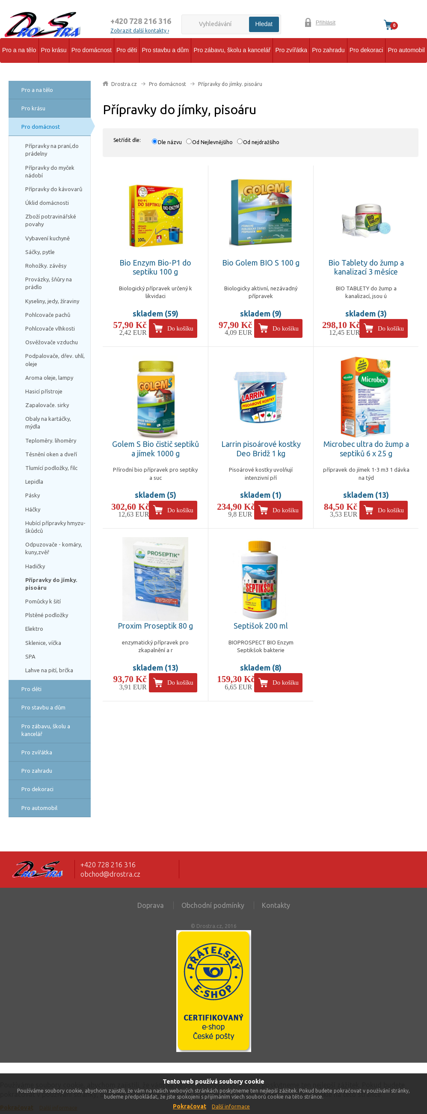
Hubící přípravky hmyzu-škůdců (55, 527)
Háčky (32, 509)
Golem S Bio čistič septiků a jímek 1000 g (155, 449)
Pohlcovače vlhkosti (50, 328)
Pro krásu (54, 50)
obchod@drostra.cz (110, 874)
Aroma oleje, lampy (49, 378)
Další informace (231, 1106)
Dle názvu (170, 142)
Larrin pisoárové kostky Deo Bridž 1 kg (261, 449)
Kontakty (276, 905)
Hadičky (35, 566)
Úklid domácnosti (47, 203)
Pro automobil (406, 50)
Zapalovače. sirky (47, 405)
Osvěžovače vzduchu (51, 342)
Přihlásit (325, 22)
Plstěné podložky (46, 615)
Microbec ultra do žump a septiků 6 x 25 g (366, 449)
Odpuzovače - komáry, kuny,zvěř (53, 548)
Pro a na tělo (19, 50)
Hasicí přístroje (43, 391)
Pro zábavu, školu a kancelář (231, 50)
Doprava (150, 905)
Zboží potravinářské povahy (50, 220)
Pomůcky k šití (43, 601)
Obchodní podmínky (212, 905)
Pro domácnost (91, 50)
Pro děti (126, 50)
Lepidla (34, 482)
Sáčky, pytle (40, 252)
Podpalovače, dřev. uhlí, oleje (55, 359)
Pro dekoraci (366, 50)
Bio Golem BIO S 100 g (260, 262)
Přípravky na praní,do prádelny (52, 150)
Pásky (32, 495)
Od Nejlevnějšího (212, 142)
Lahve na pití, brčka (49, 670)
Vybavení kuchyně (47, 238)
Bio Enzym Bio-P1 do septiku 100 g (155, 267)
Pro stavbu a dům (165, 50)
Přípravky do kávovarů (53, 189)
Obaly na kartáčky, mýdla (48, 422)
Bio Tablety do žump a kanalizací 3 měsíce (366, 267)
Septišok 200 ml (261, 625)
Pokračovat (189, 1106)
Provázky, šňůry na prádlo (48, 283)
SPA (30, 656)
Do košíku (180, 328)
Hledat (264, 24)
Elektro (34, 629)
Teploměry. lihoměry (50, 440)
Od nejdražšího (261, 142)
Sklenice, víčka (43, 643)
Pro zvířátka (291, 50)
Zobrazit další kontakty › (139, 30)
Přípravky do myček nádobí (49, 171)
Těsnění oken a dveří (51, 454)
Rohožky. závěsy (45, 266)
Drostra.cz (124, 84)
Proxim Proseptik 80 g (155, 625)
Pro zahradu (328, 50)
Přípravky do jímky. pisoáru (51, 584)
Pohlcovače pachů (47, 315)
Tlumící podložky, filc (51, 468)
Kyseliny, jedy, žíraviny (52, 301)
